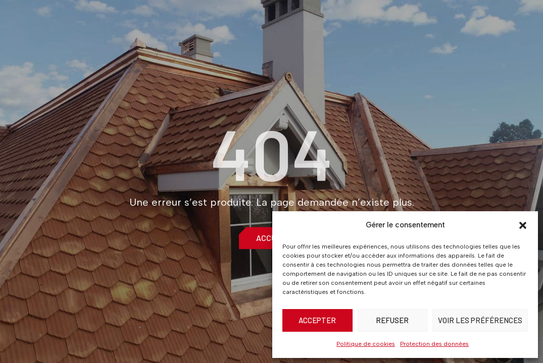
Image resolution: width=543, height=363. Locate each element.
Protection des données (434, 343)
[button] (523, 225)
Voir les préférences (480, 320)
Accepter (317, 320)
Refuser (392, 320)
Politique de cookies (365, 343)
